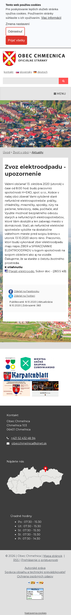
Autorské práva (35, 568)
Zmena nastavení (18, 24)
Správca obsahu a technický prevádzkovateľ (35, 572)
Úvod (6, 152)
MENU (60, 93)
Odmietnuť (15, 31)
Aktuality (37, 152)
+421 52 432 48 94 (23, 438)
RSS (16, 560)
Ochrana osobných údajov (35, 576)
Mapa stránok (52, 556)
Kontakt (8, 71)
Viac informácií (51, 17)
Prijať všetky (16, 40)
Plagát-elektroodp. (22, 271)
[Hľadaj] (31, 81)
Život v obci (21, 152)
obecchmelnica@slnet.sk (29, 443)
